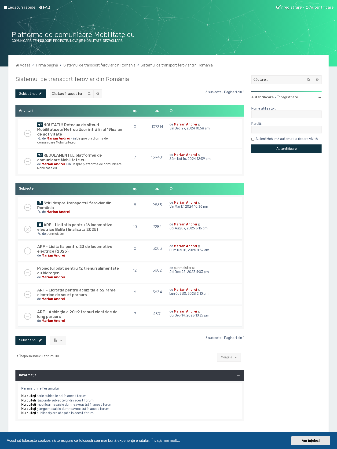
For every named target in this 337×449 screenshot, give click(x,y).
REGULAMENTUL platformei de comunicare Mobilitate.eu (69, 157)
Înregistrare (288, 97)
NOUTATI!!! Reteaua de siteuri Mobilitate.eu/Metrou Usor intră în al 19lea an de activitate (79, 129)
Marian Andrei (58, 138)
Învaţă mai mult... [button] (165, 440)
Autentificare (262, 97)
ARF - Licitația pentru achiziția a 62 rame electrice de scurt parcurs (76, 292)
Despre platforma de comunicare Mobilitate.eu (72, 140)
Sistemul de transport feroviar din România (72, 78)
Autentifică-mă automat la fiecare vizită (287, 139)
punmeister (55, 234)
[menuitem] (44, 7)
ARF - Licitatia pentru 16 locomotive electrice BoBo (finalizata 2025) (74, 227)
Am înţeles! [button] (311, 440)
